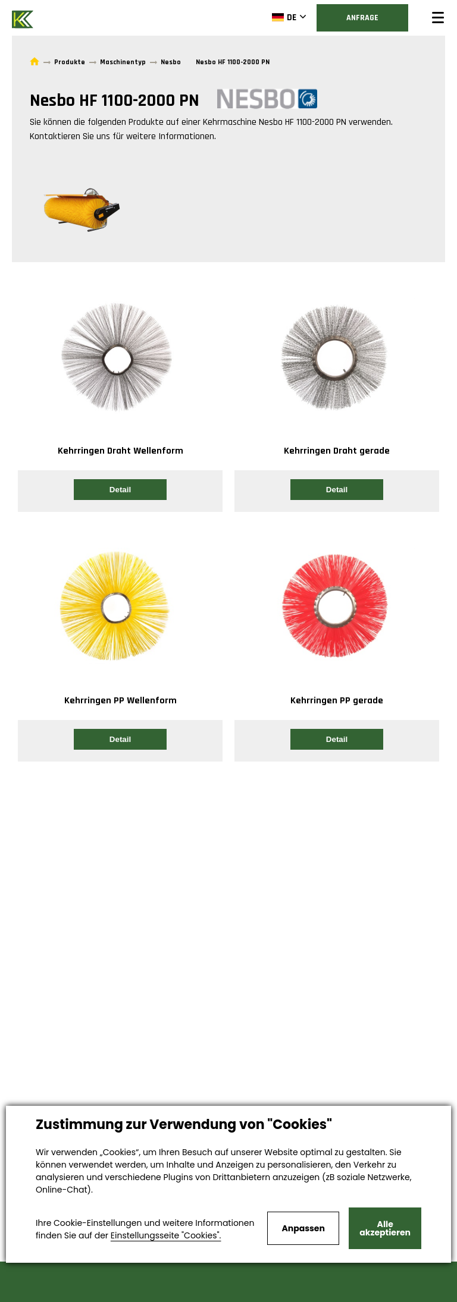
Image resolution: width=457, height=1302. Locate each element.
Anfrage (362, 17)
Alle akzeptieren (385, 1228)
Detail (120, 489)
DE (284, 17)
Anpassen (302, 1228)
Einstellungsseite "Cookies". (166, 1235)
